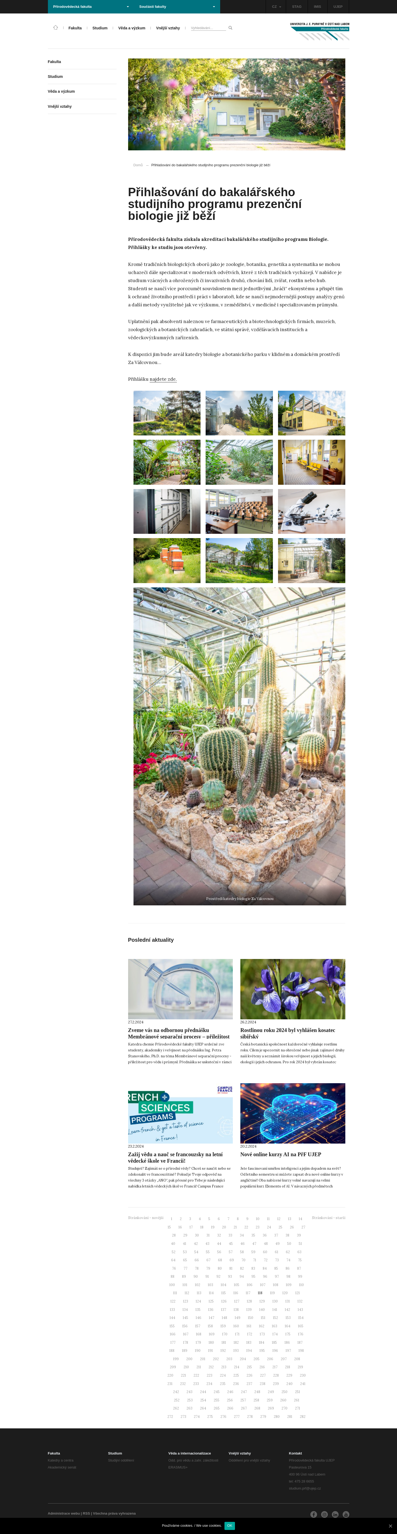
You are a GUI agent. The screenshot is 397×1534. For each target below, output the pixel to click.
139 (249, 1309)
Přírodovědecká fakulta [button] (91, 7)
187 (300, 1342)
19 (213, 1227)
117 (248, 1293)
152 (275, 1317)
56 (219, 1252)
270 (284, 1408)
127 (236, 1301)
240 (289, 1383)
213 (223, 1367)
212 (211, 1367)
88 (172, 1276)
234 (209, 1383)
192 (223, 1350)
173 (262, 1334)
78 (197, 1268)
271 (297, 1408)
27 (303, 1227)
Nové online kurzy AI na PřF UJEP (280, 1154)
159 (223, 1326)
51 (300, 1243)
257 (243, 1400)
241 (302, 1383)
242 (176, 1392)
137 (223, 1309)
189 (184, 1350)
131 (287, 1301)
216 (262, 1367)
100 (172, 1285)
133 (172, 1309)
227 (263, 1375)
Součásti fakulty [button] (177, 7)
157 (197, 1326)
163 (274, 1326)
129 (262, 1301)
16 (180, 1227)
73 (277, 1260)
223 (209, 1375)
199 (176, 1359)
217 (274, 1367)
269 (271, 1408)
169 (212, 1334)
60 (265, 1252)
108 (275, 1285)
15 (169, 1227)
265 (217, 1408)
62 (288, 1252)
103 (210, 1285)
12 (278, 1219)
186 (287, 1342)
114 (211, 1293)
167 (185, 1334)
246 (230, 1392)
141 (274, 1309)
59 (253, 1252)
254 (203, 1400)
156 (185, 1326)
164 (287, 1326)
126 (224, 1301)
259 (270, 1400)
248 (257, 1392)
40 (173, 1243)
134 (185, 1309)
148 (224, 1317)
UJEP (338, 7)
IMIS (317, 7)
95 (253, 1276)
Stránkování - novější (145, 1218)
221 (183, 1375)
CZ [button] (276, 7)
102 (197, 1285)
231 (170, 1383)
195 (262, 1350)
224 (223, 1375)
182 (236, 1342)
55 (208, 1252)
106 (249, 1285)
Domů (138, 165)
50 (289, 1243)
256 (230, 1400)
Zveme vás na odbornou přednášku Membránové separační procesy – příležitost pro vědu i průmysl (179, 1036)
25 (280, 1227)
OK (229, 1525)
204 (243, 1359)
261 (296, 1400)
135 (198, 1309)
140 (262, 1309)
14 (300, 1219)
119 (272, 1293)
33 (230, 1235)
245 (217, 1392)
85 (276, 1268)
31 (208, 1235)
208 (297, 1359)
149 (237, 1317)
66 (197, 1260)
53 (185, 1252)
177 (172, 1342)
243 (189, 1392)
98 (288, 1276)
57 (231, 1252)
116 (235, 1293)
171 (237, 1334)
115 (223, 1293)
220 (170, 1375)
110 (301, 1285)
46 (242, 1243)
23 (257, 1227)
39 (299, 1235)
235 (223, 1383)
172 (249, 1334)
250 (284, 1392)
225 (236, 1375)
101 (184, 1285)
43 (207, 1243)
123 (185, 1301)
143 (300, 1309)
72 (266, 1260)
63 (299, 1252)
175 (287, 1334)
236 (236, 1383)
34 (242, 1235)
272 (170, 1416)
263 (189, 1408)
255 (216, 1400)
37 (276, 1235)
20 (224, 1227)
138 (236, 1309)
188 (171, 1350)
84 (265, 1268)
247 (244, 1392)
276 (223, 1416)
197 (288, 1350)
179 (198, 1342)
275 (210, 1416)
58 (242, 1252)
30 (197, 1235)
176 (300, 1334)
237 (249, 1383)
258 (256, 1400)
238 (262, 1383)
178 (185, 1342)
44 (219, 1243)
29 (185, 1235)
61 (276, 1252)
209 (173, 1367)
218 (287, 1367)
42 (196, 1243)
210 (186, 1367)
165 (300, 1326)
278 (250, 1416)
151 (263, 1317)
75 (300, 1260)
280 (277, 1416)
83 (253, 1268)
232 (183, 1383)
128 (249, 1301)
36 (265, 1235)
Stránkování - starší (328, 1218)
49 (277, 1243)
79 (208, 1268)
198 (301, 1350)
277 (237, 1416)
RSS (86, 1513)
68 (220, 1260)
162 (261, 1326)
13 (289, 1219)
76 (174, 1268)
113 (199, 1293)
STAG (296, 7)
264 (203, 1408)
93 (230, 1276)
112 (187, 1293)
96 (265, 1276)
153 (288, 1317)
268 (257, 1408)
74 (288, 1260)
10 (257, 1219)
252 (177, 1400)
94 (242, 1276)
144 (172, 1317)
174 (275, 1334)
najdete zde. (163, 379)
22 (246, 1227)
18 (201, 1227)
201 (202, 1359)
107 (262, 1285)
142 (287, 1309)
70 (243, 1260)
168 (198, 1334)
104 (223, 1285)
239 (276, 1383)
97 (277, 1276)
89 (184, 1276)
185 (274, 1342)
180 (211, 1342)
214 (236, 1367)
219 (300, 1367)
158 (210, 1326)
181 (224, 1342)
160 (236, 1326)
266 (230, 1408)
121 (297, 1293)
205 (256, 1359)
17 (191, 1227)
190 (198, 1350)
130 (275, 1301)
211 (198, 1367)
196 (275, 1350)
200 (189, 1359)
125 (211, 1301)
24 (269, 1227)
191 (210, 1350)
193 (236, 1350)
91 (207, 1276)
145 (185, 1317)
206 (270, 1359)
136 (210, 1309)
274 (197, 1416)
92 (218, 1276)
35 (253, 1235)
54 (196, 1252)
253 (190, 1400)
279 (263, 1416)
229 (289, 1375)
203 (229, 1359)
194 (249, 1350)
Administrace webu (64, 1513)
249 (271, 1392)
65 (185, 1260)
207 (284, 1359)
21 (235, 1227)
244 (203, 1392)
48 (266, 1243)
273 (183, 1416)
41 (184, 1243)
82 (242, 1268)
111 (175, 1293)
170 (224, 1334)
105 (236, 1285)
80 (220, 1268)
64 (173, 1260)
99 (300, 1276)
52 (173, 1252)
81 (231, 1268)
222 (196, 1375)
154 (301, 1317)
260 (283, 1400)
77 (185, 1268)
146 (198, 1317)
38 (287, 1235)
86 (288, 1268)
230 (303, 1375)
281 (289, 1416)
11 (268, 1219)
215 (249, 1367)
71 (254, 1260)
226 (249, 1375)
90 (196, 1276)
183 (248, 1342)
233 (196, 1383)
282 (302, 1416)
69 (232, 1260)
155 (172, 1326)
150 (250, 1317)
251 (297, 1392)
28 (174, 1235)
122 (172, 1301)
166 (172, 1334)
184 (261, 1342)
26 (292, 1227)
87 (299, 1268)
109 (288, 1285)
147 (211, 1317)
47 (254, 1243)
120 (285, 1293)
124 (198, 1301)
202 (216, 1359)
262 (176, 1408)
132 (300, 1301)
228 (276, 1375)
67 (208, 1260)
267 (244, 1408)
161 (249, 1326)
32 (219, 1235)
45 (231, 1243)
